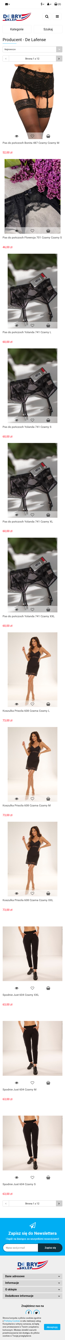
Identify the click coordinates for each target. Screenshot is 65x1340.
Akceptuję (52, 1327)
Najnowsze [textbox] (10, 49)
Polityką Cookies (12, 1321)
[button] (57, 4)
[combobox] (32, 49)
